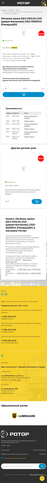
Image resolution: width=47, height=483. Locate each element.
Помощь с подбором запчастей (13, 458)
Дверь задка (29, 121)
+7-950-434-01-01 (22, 273)
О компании (5, 450)
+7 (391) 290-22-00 (24, 269)
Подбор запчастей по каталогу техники (14, 454)
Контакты (42, 454)
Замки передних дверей (30, 117)
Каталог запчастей (39, 450)
